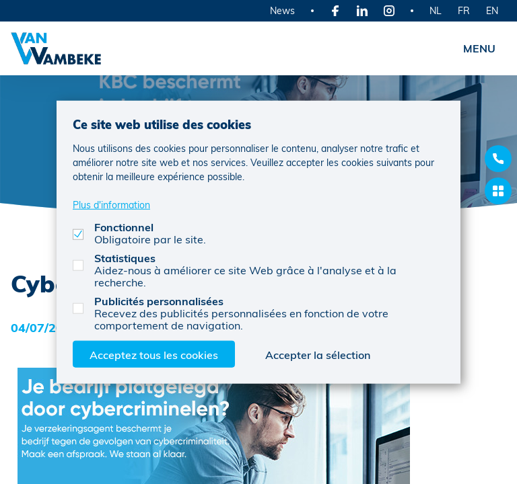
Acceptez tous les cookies (154, 354)
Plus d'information (111, 204)
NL (435, 10)
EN (492, 10)
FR (464, 10)
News (282, 10)
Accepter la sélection (317, 354)
